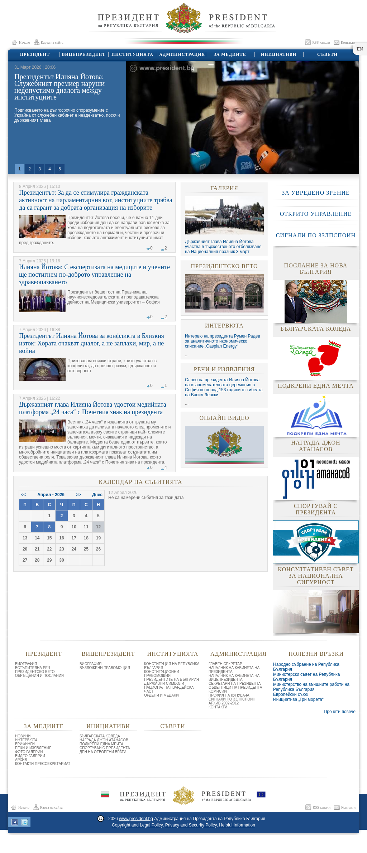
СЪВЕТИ (327, 54)
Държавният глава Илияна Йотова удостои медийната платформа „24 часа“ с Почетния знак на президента (92, 408)
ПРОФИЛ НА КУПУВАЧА (229, 695)
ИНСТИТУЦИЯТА (132, 54)
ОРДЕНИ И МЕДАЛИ (161, 695)
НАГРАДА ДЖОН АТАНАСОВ (104, 740)
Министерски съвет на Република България (306, 677)
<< (23, 494)
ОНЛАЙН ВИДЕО (224, 418)
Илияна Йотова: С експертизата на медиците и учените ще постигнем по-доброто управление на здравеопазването (94, 274)
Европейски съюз (290, 694)
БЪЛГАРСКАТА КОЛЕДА (100, 736)
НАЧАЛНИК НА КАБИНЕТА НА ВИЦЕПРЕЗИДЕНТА (234, 678)
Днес (97, 494)
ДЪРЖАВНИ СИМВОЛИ (164, 683)
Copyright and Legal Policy (137, 825)
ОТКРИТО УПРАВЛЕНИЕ (316, 214)
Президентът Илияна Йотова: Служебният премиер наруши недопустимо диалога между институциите (59, 87)
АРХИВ (21, 760)
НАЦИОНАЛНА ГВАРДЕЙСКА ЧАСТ (169, 689)
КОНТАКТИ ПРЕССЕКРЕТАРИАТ (42, 764)
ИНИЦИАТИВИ (278, 54)
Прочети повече (340, 711)
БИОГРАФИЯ (26, 664)
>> (78, 494)
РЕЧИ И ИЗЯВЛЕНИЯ (224, 369)
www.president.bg (136, 818)
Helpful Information (237, 825)
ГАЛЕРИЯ (224, 188)
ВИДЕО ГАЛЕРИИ (30, 756)
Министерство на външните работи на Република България (311, 687)
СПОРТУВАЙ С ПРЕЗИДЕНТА (105, 748)
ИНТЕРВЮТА (224, 326)
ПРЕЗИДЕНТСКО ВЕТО (224, 266)
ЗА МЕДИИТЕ (229, 54)
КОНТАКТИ (218, 707)
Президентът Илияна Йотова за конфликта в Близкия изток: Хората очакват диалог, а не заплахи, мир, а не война (91, 343)
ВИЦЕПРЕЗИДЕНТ (83, 54)
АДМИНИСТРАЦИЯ (181, 54)
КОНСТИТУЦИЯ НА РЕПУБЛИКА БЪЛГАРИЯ (171, 666)
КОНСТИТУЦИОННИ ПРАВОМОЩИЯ (161, 674)
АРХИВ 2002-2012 (224, 703)
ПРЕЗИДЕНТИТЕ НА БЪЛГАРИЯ (171, 680)
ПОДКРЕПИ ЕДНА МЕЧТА (101, 744)
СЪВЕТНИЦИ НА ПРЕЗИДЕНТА (235, 687)
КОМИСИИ (218, 691)
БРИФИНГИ (25, 744)
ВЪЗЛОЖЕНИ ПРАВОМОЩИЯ (105, 668)
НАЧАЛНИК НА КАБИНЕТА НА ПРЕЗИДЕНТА (234, 670)
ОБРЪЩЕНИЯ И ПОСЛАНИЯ (39, 676)
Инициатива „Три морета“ (298, 699)
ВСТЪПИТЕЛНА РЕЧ (32, 668)
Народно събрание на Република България (306, 667)
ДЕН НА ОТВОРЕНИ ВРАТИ (103, 752)
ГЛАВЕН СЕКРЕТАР (225, 664)
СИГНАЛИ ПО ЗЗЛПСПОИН (316, 235)
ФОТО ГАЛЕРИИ (29, 752)
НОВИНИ (22, 736)
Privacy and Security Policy (191, 825)
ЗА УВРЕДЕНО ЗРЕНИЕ (316, 193)
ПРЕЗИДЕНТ (34, 54)
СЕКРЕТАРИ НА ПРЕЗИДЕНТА (235, 683)
